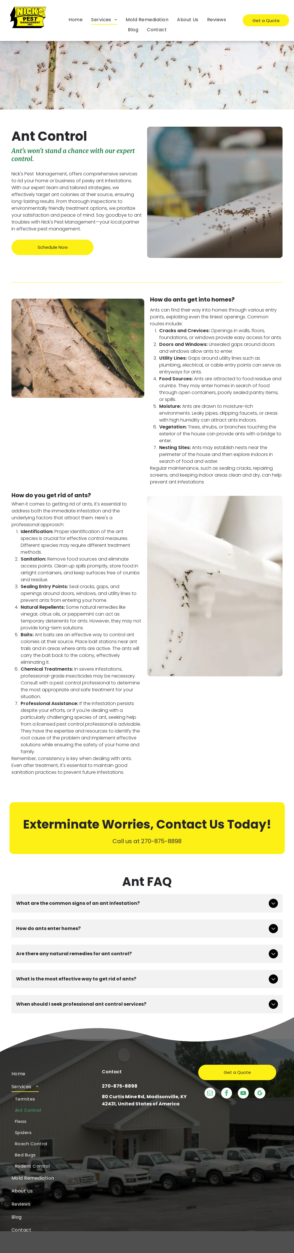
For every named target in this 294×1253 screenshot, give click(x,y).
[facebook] (226, 1094)
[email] (210, 1094)
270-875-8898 (119, 1086)
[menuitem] (75, 20)
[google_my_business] (259, 1094)
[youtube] (243, 1094)
